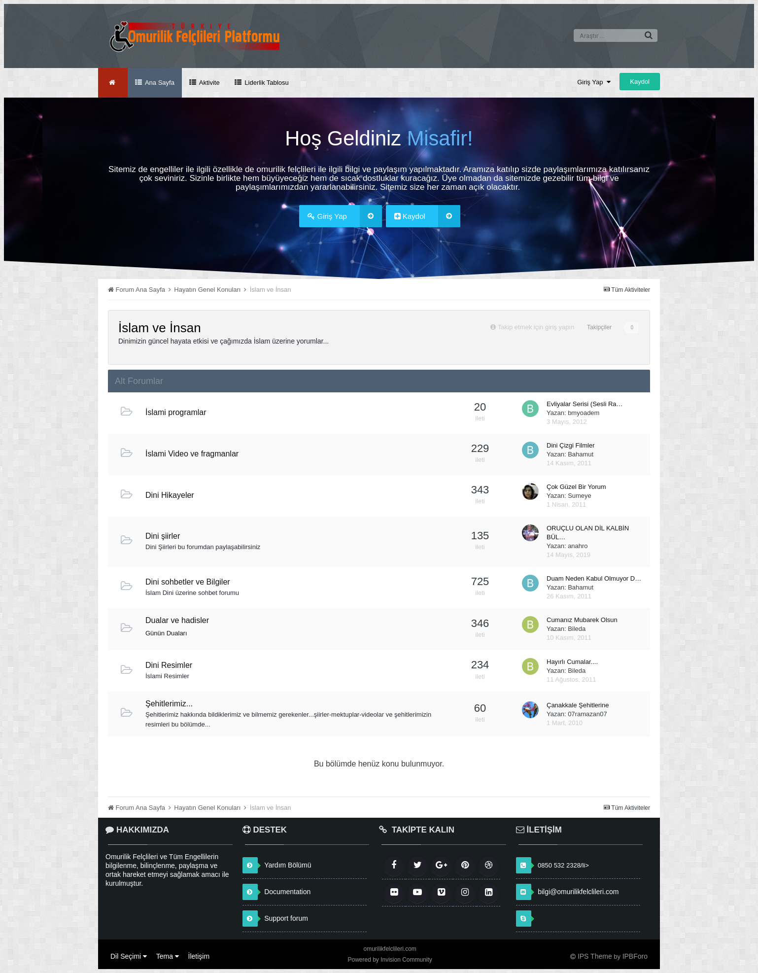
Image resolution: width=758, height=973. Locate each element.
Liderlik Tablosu (266, 82)
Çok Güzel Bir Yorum (576, 486)
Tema (167, 956)
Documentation (287, 892)
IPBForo (635, 956)
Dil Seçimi (128, 956)
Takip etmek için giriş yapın (536, 327)
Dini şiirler (162, 536)
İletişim (199, 956)
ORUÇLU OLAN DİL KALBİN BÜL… (588, 532)
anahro (577, 546)
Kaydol (640, 81)
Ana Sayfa (158, 82)
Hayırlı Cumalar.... (572, 661)
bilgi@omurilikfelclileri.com (578, 892)
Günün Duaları (166, 633)
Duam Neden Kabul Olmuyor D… (594, 578)
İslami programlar (176, 412)
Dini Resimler (168, 665)
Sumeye (579, 495)
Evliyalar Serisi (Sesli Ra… (585, 404)
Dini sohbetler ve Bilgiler (187, 582)
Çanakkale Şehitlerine (578, 705)
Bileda (577, 628)
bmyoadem (583, 413)
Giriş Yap (593, 82)
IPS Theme (595, 956)
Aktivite (209, 82)
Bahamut (580, 454)
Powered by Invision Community (389, 959)
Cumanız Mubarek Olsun (582, 620)
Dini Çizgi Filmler (571, 445)
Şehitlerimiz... (169, 703)
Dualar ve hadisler (177, 620)
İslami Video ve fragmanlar (192, 454)
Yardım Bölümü (287, 865)
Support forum (286, 918)
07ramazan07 (587, 714)
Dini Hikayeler (169, 495)
